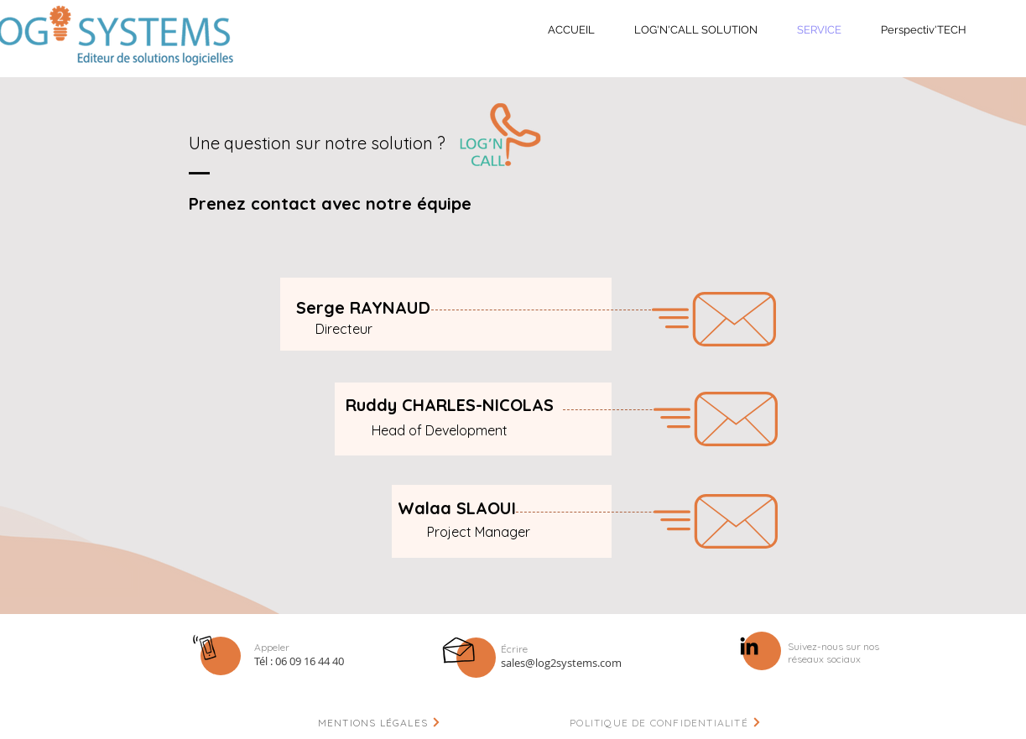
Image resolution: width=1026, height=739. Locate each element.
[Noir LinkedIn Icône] (749, 645)
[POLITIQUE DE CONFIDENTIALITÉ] (666, 722)
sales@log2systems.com (561, 662)
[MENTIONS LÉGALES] (380, 722)
